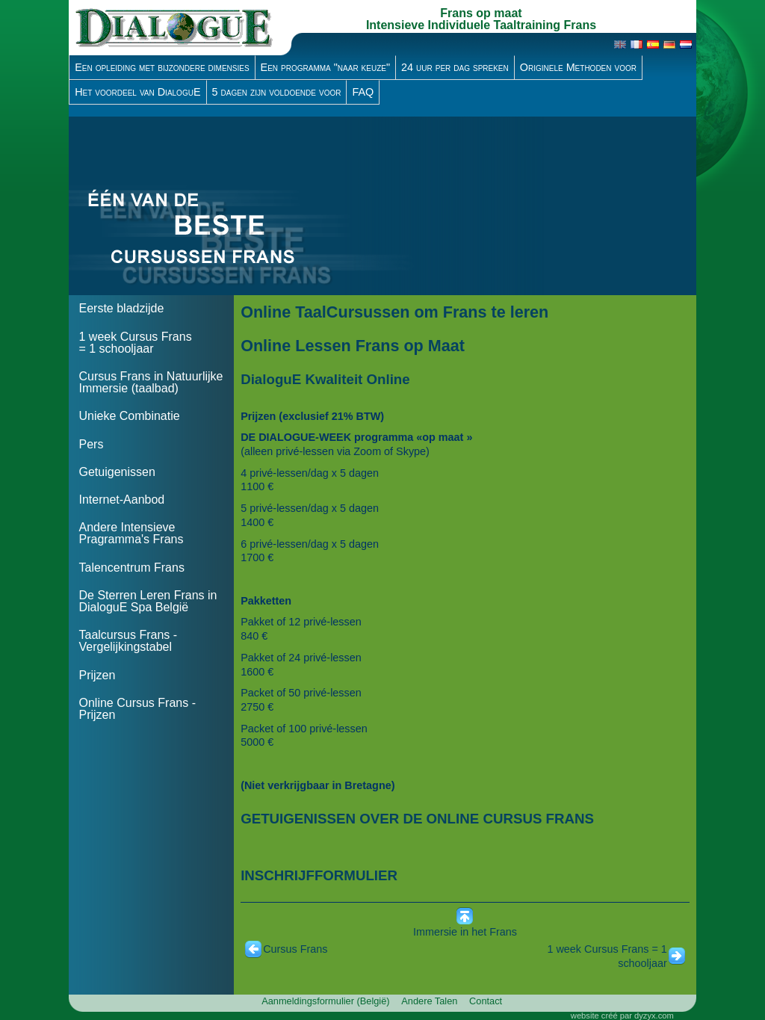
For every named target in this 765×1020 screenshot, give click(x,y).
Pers (90, 444)
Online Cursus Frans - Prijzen (137, 708)
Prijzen (96, 675)
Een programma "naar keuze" (326, 67)
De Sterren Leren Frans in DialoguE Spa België (147, 601)
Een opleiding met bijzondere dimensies (162, 67)
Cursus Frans (295, 949)
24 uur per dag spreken (455, 67)
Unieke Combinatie (128, 415)
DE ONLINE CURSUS (472, 818)
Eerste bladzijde (121, 308)
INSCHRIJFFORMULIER (319, 875)
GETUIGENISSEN (298, 818)
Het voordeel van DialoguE (137, 92)
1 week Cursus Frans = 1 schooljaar (134, 342)
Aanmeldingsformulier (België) (325, 1001)
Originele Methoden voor (578, 67)
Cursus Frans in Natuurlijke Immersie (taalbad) (150, 382)
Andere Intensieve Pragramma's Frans (130, 533)
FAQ (363, 92)
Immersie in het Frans (465, 932)
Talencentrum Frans (131, 567)
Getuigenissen (116, 472)
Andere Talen (429, 1001)
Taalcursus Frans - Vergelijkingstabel (127, 640)
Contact (485, 1001)
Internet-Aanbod (121, 499)
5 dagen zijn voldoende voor (276, 92)
